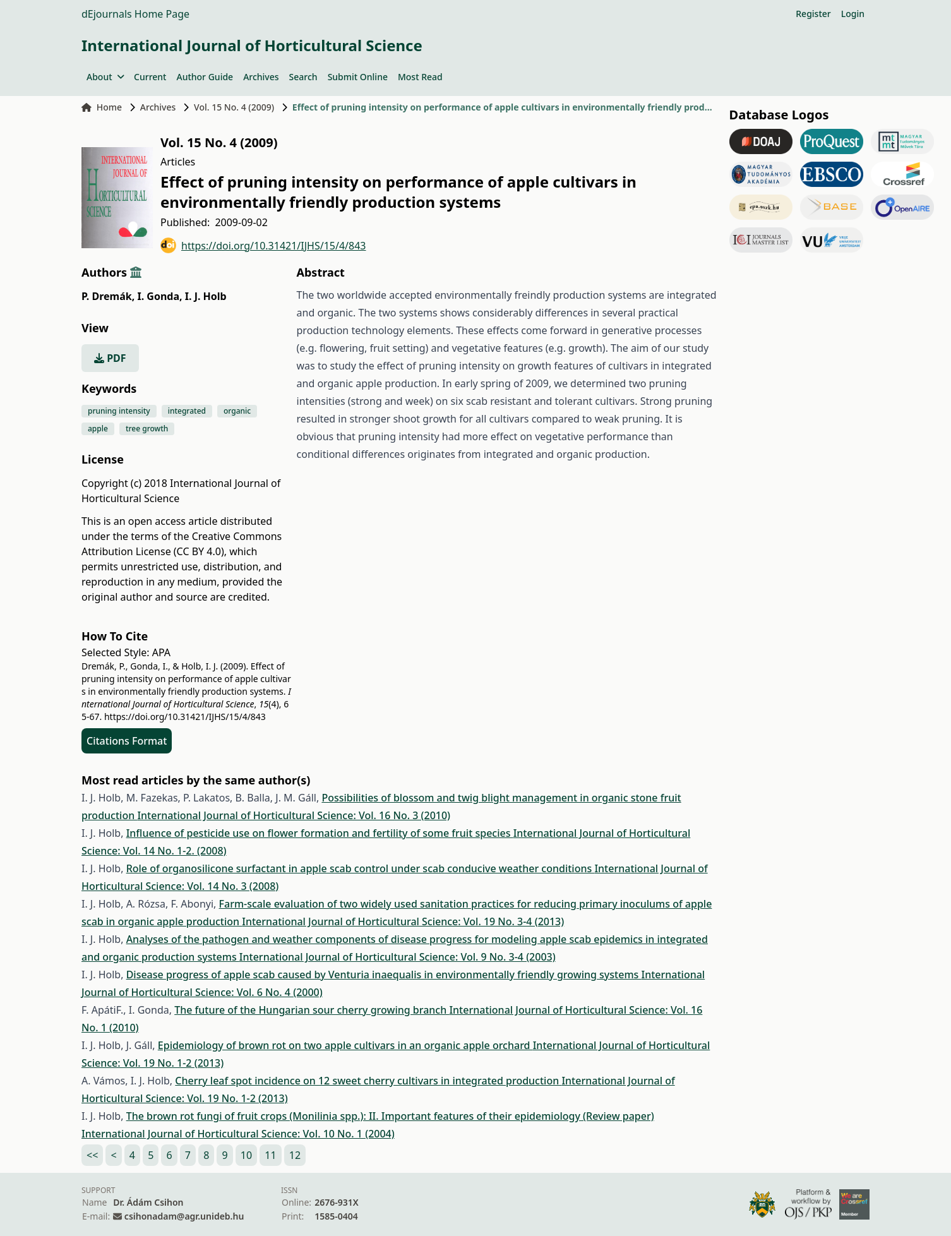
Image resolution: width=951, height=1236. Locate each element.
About (105, 77)
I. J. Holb (206, 296)
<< (92, 1155)
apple (98, 428)
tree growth (147, 428)
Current (150, 77)
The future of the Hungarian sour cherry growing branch (311, 1010)
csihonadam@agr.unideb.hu (184, 1216)
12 (295, 1155)
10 (246, 1155)
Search (303, 77)
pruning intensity (119, 410)
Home (101, 107)
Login (852, 14)
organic (237, 410)
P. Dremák (108, 296)
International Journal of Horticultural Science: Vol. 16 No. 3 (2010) (293, 815)
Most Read (420, 77)
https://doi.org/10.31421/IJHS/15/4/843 (263, 245)
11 (270, 1155)
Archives (260, 77)
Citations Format (127, 741)
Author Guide (204, 77)
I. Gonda (159, 296)
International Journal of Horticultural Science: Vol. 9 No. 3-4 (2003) (397, 957)
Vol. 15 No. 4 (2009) (234, 107)
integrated (187, 410)
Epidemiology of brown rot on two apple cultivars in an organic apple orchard (345, 1045)
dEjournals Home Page (135, 14)
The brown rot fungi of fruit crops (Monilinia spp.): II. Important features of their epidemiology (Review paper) (390, 1116)
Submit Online (358, 77)
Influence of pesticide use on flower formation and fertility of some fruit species (319, 833)
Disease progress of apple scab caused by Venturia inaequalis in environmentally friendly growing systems (384, 974)
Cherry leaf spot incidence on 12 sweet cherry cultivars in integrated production (368, 1081)
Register (813, 14)
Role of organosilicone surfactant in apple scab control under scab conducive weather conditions (360, 868)
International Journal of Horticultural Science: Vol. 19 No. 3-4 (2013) (403, 921)
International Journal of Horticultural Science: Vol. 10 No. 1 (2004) (238, 1134)
